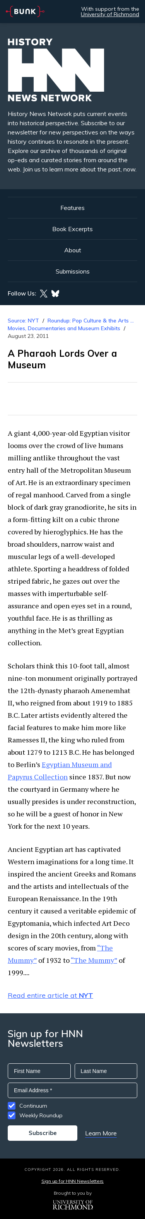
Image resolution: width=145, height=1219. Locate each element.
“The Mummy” (94, 960)
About (72, 250)
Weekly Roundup (41, 1115)
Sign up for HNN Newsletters (72, 1181)
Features (72, 208)
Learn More (101, 1133)
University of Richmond (110, 14)
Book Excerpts (72, 229)
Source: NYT (23, 320)
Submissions (73, 271)
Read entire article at (50, 995)
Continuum (33, 1105)
